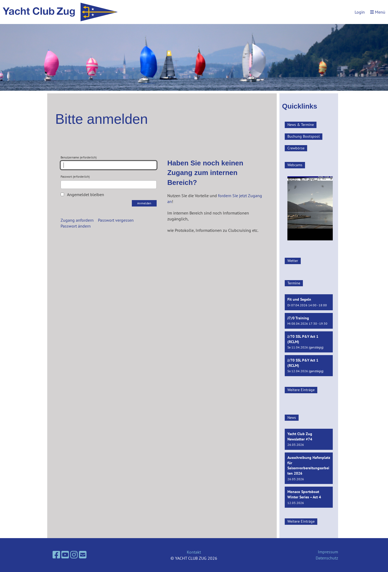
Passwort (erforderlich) (109, 182)
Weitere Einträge (301, 389)
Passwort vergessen (116, 220)
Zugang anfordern (77, 220)
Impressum (328, 551)
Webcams (294, 164)
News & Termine (300, 124)
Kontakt (194, 552)
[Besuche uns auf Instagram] (74, 554)
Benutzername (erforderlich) (109, 162)
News (291, 417)
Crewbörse (295, 148)
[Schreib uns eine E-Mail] (82, 554)
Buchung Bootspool (303, 136)
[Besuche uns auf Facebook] (56, 554)
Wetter (292, 260)
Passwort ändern (76, 226)
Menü (377, 12)
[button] (309, 302)
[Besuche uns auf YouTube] (65, 554)
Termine (293, 283)
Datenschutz (327, 558)
